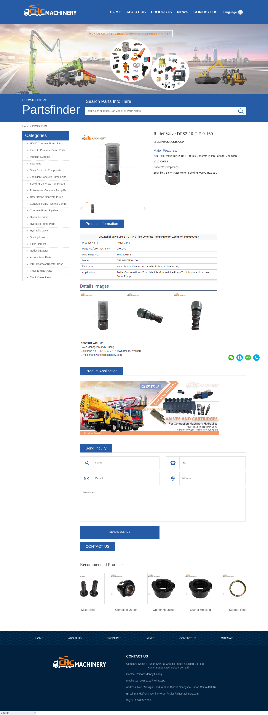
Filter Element (38, 244)
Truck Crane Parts (40, 277)
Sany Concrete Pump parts (45, 170)
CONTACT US (187, 638)
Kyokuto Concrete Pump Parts (47, 150)
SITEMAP (227, 638)
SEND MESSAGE (119, 532)
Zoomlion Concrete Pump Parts (48, 177)
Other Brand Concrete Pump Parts (49, 197)
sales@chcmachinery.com (183, 693)
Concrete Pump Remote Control (48, 204)
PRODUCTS (39, 126)
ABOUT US (75, 638)
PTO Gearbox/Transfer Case (46, 264)
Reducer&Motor (39, 250)
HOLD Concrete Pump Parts (46, 143)
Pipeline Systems (40, 157)
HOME (39, 638)
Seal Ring (35, 163)
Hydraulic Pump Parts (42, 224)
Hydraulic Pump (39, 217)
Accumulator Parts (40, 257)
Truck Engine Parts (41, 271)
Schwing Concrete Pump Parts (48, 184)
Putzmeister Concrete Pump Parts (49, 190)
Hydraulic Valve (39, 230)
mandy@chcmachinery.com (150, 693)
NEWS (150, 638)
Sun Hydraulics (38, 237)
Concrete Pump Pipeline (44, 210)
